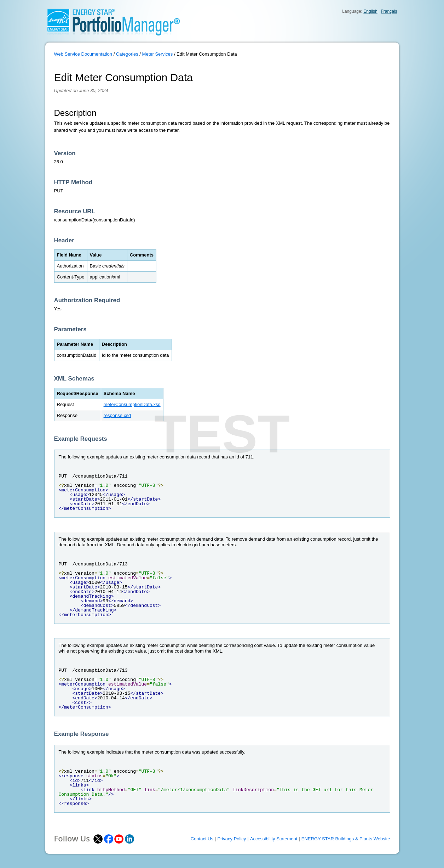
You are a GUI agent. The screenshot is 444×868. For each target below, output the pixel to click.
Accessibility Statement (274, 838)
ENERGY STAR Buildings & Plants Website (345, 838)
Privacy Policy (231, 838)
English (370, 11)
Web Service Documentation (83, 54)
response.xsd (117, 415)
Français (389, 11)
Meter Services (157, 54)
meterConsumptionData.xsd (132, 404)
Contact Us (202, 838)
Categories (127, 54)
